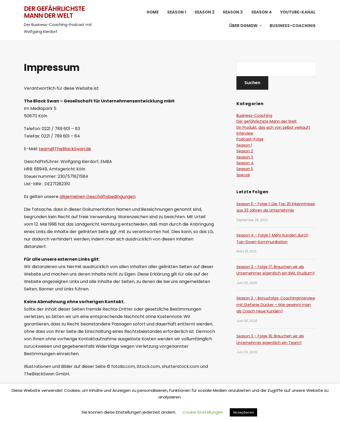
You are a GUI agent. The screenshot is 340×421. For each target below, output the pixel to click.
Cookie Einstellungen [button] (202, 412)
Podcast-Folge (250, 139)
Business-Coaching (293, 25)
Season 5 (244, 168)
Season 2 (204, 12)
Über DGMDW (243, 25)
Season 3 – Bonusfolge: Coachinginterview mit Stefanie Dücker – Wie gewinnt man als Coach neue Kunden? (275, 304)
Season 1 (176, 12)
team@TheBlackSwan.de (65, 149)
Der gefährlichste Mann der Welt (54, 12)
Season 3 (233, 12)
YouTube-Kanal (298, 12)
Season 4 (261, 12)
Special (243, 175)
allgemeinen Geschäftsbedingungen (97, 197)
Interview (244, 133)
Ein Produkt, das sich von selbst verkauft (273, 127)
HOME (153, 12)
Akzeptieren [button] (243, 412)
